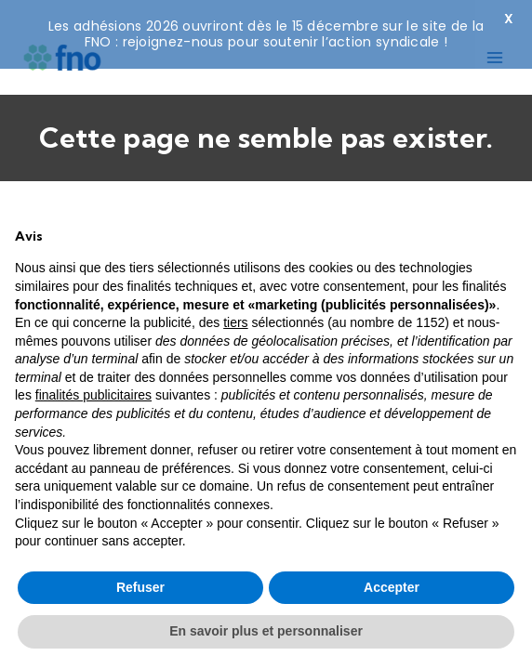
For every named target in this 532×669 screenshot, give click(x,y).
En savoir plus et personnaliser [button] (266, 630)
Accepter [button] (391, 587)
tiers (235, 322)
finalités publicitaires (93, 394)
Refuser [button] (140, 587)
